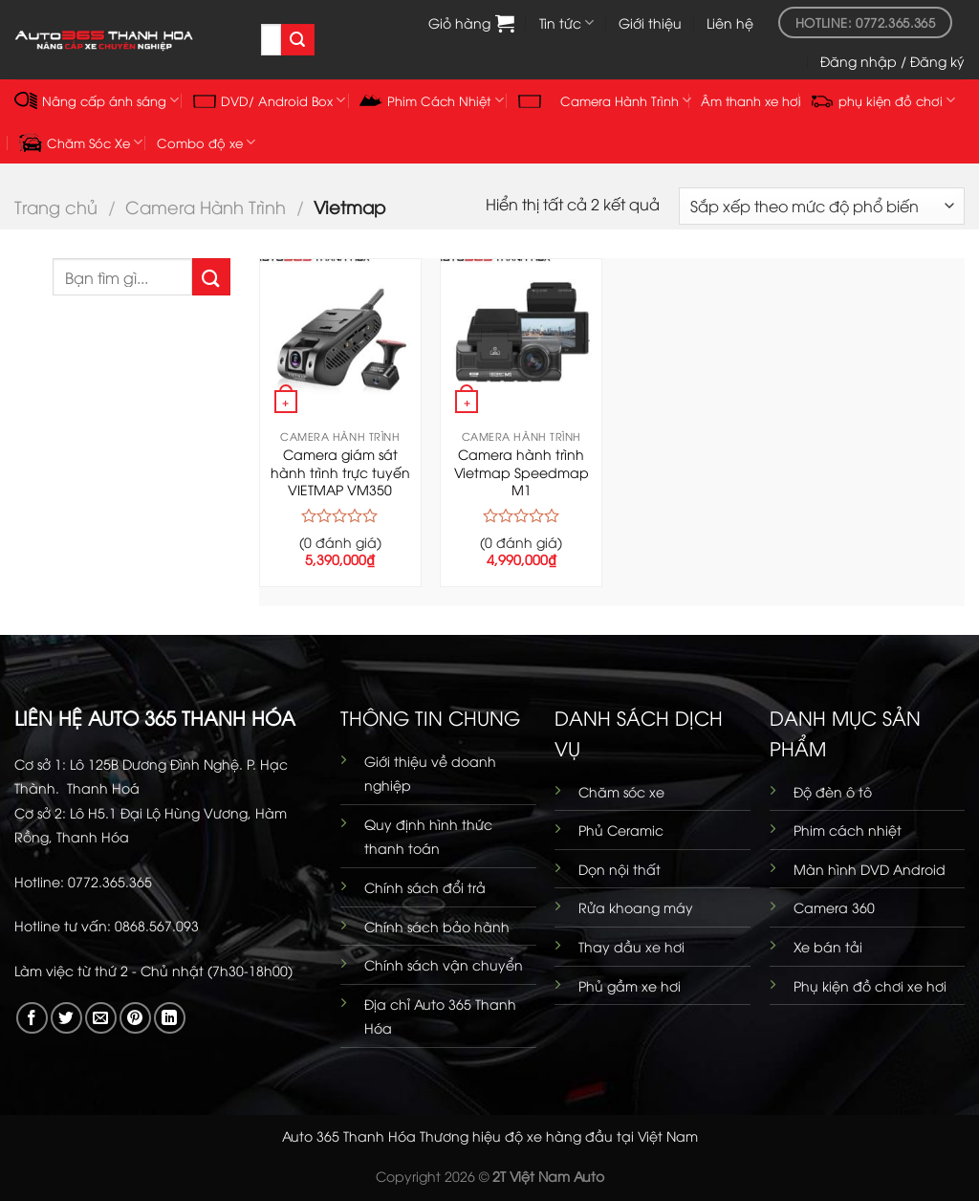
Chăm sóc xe (621, 791)
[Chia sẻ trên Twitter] (66, 1018)
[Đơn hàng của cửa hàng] (822, 206)
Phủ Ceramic (621, 829)
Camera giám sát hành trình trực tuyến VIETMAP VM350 (340, 472)
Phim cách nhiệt (848, 829)
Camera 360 (834, 907)
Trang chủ (56, 206)
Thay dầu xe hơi (631, 946)
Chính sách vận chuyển (443, 964)
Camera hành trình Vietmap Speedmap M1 (521, 472)
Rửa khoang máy (635, 907)
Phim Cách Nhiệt (431, 100)
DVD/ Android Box (269, 100)
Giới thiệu (650, 22)
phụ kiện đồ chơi (883, 100)
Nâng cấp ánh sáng (96, 100)
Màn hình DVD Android (870, 869)
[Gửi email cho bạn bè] (101, 1018)
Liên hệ (730, 22)
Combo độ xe (206, 142)
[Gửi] (297, 40)
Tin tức (566, 23)
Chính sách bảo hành (437, 926)
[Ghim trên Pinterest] (135, 1018)
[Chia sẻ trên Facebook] (32, 1018)
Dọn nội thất (619, 869)
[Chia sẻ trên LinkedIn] (169, 1018)
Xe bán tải (828, 946)
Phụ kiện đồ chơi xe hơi (870, 985)
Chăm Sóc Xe (80, 142)
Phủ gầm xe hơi (629, 985)
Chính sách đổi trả (425, 887)
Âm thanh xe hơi (751, 100)
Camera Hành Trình (205, 206)
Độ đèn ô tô (833, 791)
